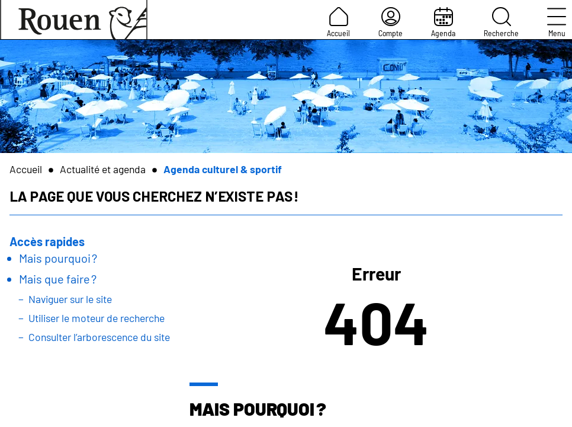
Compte (390, 22)
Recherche (501, 22)
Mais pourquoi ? (58, 258)
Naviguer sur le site (70, 298)
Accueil (338, 22)
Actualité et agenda (103, 169)
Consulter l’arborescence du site (99, 336)
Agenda (443, 22)
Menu (556, 22)
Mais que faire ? (58, 279)
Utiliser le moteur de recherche (96, 317)
